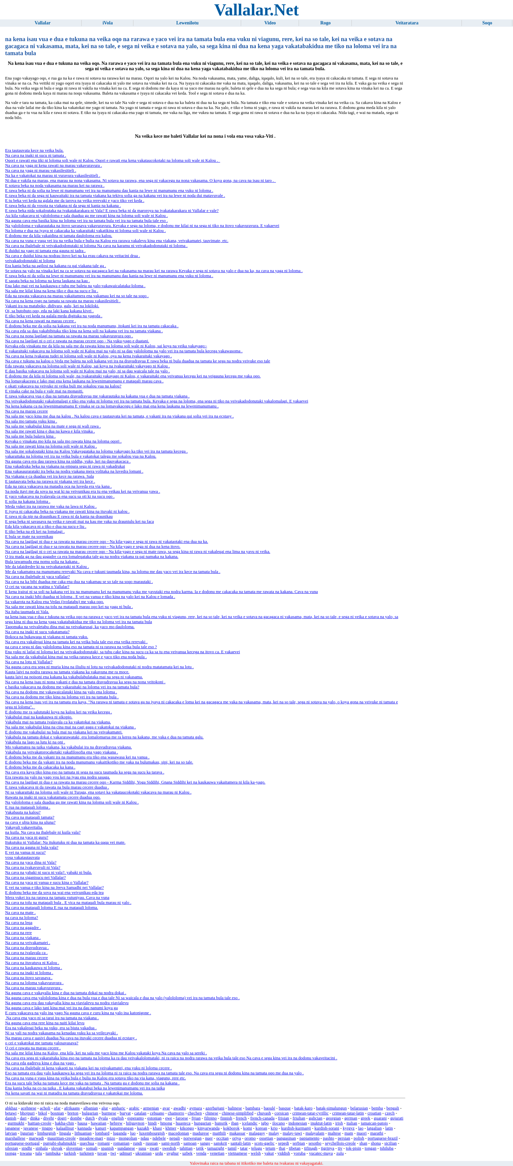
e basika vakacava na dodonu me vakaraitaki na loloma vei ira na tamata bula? (72, 687)
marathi (376, 1133)
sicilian (390, 1143)
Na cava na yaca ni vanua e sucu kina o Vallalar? (46, 882)
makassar (237, 1133)
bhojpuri (27, 1113)
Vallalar (42, 22)
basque (285, 1108)
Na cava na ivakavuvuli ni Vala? (32, 867)
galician (315, 1118)
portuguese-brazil (383, 1138)
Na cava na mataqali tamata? (29, 817)
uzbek (187, 1153)
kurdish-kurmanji (296, 1128)
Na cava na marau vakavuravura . (33, 987)
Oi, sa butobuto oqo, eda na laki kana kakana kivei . (49, 311)
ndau (145, 1138)
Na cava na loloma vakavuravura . (34, 982)
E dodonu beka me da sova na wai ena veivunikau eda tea (54, 892)
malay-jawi (292, 1133)
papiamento (309, 1138)
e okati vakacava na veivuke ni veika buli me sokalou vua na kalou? (63, 386)
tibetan (295, 1148)
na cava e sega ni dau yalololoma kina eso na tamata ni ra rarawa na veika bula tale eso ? (81, 647)
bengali (393, 1108)
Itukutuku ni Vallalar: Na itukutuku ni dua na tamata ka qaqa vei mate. (65, 842)
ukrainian (143, 1153)
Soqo (487, 22)
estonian (154, 1118)
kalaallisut (65, 1128)
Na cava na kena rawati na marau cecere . (40, 321)
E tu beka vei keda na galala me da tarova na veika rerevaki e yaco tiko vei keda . (74, 200)
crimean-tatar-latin (348, 1113)
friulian (299, 1118)
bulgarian (90, 1113)
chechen (195, 1113)
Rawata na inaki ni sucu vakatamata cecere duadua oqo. (52, 797)
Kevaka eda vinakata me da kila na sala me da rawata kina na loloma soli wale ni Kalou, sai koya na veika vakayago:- (106, 346)
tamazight (215, 1148)
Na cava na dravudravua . (26, 947)
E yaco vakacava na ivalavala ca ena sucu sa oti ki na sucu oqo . (59, 496)
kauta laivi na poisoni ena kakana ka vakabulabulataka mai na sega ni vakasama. (74, 677)
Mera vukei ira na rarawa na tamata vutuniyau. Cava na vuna (57, 897)
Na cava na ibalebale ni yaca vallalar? (37, 576)
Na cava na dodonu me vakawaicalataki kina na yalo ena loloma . (61, 692)
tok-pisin (353, 1148)
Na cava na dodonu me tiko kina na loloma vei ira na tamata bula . (61, 697)
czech (390, 1113)
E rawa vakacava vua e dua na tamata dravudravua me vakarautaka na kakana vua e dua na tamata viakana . (97, 396)
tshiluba (387, 1148)
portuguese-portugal (22, 1143)
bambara (252, 1108)
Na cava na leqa (18, 922)
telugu (256, 1148)
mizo (111, 1138)
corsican (282, 1113)
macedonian (178, 1133)
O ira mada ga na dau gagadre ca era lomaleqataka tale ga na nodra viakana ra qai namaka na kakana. (91, 556)
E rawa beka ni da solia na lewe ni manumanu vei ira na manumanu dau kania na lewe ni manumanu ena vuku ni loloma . (109, 190)
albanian (90, 1108)
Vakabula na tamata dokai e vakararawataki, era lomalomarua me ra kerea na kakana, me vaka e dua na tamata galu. (104, 737)
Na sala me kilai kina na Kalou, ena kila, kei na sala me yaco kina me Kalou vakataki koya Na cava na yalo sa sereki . (106, 1053)
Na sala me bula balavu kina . (30, 436)
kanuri (100, 1128)
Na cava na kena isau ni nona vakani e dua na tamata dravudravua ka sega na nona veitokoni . (85, 682)
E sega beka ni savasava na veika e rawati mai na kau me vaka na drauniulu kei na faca (79, 521)
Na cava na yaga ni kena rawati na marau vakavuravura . (53, 165)
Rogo (325, 22)
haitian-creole (39, 1123)
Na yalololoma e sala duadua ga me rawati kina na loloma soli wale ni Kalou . (71, 802)
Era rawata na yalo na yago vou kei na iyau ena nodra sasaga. (57, 777)
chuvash (264, 1113)
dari (23, 1118)
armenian (151, 1108)
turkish (70, 1153)
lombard (102, 1133)
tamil (232, 1148)
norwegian (193, 1138)
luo (132, 1133)
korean (261, 1128)
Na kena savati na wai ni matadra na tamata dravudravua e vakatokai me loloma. (74, 1093)
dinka (34, 1118)
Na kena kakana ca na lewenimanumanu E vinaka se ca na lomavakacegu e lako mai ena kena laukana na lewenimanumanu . (112, 406)
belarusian (359, 1108)
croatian (374, 1113)
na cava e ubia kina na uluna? (30, 822)
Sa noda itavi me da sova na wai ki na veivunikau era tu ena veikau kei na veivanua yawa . (82, 491)
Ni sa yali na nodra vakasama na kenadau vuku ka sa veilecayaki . (61, 1033)
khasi (157, 1128)
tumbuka (53, 1153)
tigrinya (327, 1148)
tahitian (186, 1148)
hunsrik (221, 1123)
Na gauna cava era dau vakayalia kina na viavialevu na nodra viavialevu (66, 1003)
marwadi (36, 1138)
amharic (118, 1108)
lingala (65, 1133)
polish (359, 1138)
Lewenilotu (187, 22)
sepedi (283, 1143)
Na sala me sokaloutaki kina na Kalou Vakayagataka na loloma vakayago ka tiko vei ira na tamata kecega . (96, 451)
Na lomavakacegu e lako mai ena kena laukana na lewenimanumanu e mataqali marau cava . (84, 381)
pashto (328, 1138)
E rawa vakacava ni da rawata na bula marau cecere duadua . (57, 787)
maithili (219, 1133)
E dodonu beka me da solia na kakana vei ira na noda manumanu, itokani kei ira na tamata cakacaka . (91, 326)
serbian (299, 1143)
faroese (182, 1118)
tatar (244, 1148)
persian (344, 1138)
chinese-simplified (237, 1113)
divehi (48, 1118)
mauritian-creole (61, 1138)
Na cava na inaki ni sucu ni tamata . (35, 155)
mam (348, 1133)
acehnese (28, 1108)
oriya (236, 1138)
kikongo (187, 1128)
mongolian (128, 1138)
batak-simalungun (331, 1108)
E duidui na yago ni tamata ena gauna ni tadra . (45, 250)
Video (270, 22)
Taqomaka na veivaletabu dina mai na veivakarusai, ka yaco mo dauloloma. (69, 626)
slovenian (74, 1148)
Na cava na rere (18, 932)
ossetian (266, 1138)
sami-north (170, 1143)
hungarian (202, 1123)
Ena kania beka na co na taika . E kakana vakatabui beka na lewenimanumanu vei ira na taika (85, 1088)
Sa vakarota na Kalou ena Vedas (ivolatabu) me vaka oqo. (54, 601)
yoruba (300, 1153)
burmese (109, 1113)
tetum (270, 1148)
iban (234, 1123)
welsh (256, 1153)
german (350, 1118)
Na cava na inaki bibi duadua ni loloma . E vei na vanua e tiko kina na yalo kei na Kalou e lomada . (90, 596)
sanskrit (220, 1143)
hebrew (116, 1123)
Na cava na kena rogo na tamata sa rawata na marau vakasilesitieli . (62, 301)
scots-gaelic (264, 1143)
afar (57, 1108)
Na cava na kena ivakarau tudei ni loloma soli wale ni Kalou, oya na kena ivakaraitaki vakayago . (88, 356)
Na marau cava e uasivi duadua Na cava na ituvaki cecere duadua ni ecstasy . (71, 1038)
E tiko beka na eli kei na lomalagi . (35, 531)
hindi (152, 1123)
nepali (175, 1138)
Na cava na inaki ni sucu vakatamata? (37, 631)
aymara (195, 1108)
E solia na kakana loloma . (27, 501)
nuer (209, 1138)
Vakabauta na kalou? (22, 812)
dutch (90, 1118)
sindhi (26, 1148)
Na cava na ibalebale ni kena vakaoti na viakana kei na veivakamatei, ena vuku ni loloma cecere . (88, 1068)
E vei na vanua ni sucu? (25, 852)
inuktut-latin (321, 1123)
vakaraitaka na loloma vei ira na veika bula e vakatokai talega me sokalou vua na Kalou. (80, 456)
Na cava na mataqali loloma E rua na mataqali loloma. (51, 907)
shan (363, 1143)
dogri (62, 1118)
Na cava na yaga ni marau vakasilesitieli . (40, 170)
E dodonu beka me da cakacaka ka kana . (40, 767)
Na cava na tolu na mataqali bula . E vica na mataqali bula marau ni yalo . (68, 902)
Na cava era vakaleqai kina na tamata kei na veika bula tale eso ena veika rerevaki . (76, 641)
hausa (82, 1123)
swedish (169, 1148)
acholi (45, 1108)
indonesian (297, 1123)
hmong (166, 1123)
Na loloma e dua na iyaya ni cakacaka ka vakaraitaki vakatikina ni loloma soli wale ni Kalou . (85, 230)
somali (91, 1148)
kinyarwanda (209, 1128)
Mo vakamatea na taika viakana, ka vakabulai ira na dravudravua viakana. (68, 747)
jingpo (47, 1128)
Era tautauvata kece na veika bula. (34, 150)
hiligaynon (135, 1123)
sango (205, 1143)
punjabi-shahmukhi (59, 1143)
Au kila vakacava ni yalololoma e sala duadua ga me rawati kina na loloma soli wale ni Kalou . (86, 215)
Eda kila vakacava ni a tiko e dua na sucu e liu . (45, 526)
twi (113, 1153)
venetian (217, 1153)
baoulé (269, 1108)
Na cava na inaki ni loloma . (29, 972)
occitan (222, 1138)
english (117, 1118)
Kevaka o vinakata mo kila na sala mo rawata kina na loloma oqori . (63, 441)
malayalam (315, 1133)
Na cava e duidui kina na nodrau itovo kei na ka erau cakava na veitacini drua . (72, 255)
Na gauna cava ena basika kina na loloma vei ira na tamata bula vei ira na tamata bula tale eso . (86, 220)
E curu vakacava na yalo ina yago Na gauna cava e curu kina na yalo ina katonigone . (78, 1013)
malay (274, 1133)
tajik (200, 1148)
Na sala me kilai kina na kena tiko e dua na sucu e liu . (51, 290)
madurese (201, 1133)
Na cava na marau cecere (26, 411)
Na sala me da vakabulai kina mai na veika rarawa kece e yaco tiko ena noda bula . (76, 657)
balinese (235, 1108)
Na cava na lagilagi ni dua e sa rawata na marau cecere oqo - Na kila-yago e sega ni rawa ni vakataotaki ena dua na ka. (106, 541)
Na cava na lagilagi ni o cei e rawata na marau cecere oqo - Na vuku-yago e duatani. (77, 341)
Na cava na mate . (20, 912)
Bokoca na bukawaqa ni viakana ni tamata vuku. (46, 636)
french (241, 1118)
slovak (56, 1148)
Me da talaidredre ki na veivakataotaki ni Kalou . (47, 566)
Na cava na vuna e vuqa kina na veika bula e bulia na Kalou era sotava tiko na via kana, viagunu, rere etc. (95, 1078)
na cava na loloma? (21, 917)
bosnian (57, 1113)
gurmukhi (16, 1123)
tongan (371, 1148)
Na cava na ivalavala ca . (26, 952)
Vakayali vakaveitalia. (24, 827)
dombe (76, 1118)
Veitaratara (407, 22)
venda (201, 1153)
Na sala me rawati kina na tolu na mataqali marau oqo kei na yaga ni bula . (69, 606)
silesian (11, 1148)
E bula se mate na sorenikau (29, 536)
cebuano (157, 1113)
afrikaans (72, 1108)
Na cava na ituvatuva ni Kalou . (32, 962)
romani (104, 1143)
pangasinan (286, 1138)
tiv (340, 1148)
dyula (103, 1118)
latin (389, 1128)
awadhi (180, 1108)
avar (166, 1108)
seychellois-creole (340, 1143)
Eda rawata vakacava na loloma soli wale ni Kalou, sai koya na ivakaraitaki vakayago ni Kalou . (87, 366)
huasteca (183, 1123)
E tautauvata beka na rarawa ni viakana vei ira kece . (50, 481)
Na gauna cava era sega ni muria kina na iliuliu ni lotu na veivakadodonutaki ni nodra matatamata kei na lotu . (99, 667)
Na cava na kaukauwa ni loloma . (33, 967)
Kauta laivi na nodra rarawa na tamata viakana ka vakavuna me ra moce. (67, 672)
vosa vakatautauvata (22, 857)
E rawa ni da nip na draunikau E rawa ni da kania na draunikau (59, 516)
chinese (211, 1113)
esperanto (135, 1118)
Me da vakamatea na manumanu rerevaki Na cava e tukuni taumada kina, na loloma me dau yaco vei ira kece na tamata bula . (112, 571)
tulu (38, 1153)
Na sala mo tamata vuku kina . (31, 421)
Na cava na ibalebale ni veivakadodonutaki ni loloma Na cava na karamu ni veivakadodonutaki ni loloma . (96, 245)
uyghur (173, 1153)
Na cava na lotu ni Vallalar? (29, 662)
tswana (26, 1153)
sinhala (41, 1148)
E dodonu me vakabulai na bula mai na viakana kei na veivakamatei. (63, 732)
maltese (334, 1133)
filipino (210, 1118)
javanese (30, 1128)
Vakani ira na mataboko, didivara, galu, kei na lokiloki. (52, 306)
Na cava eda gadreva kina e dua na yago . (40, 1063)
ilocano (278, 1123)
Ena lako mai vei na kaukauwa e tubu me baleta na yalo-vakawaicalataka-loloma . (75, 285)
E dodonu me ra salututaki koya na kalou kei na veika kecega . (58, 712)
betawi (10, 1113)
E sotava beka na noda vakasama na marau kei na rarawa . (54, 185)
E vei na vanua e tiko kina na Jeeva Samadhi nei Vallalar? (54, 887)
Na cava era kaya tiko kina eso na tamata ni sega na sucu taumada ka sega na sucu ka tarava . (84, 772)
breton (73, 1113)
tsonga (10, 1153)
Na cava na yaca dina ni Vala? (30, 862)
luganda (120, 1133)
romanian (121, 1143)
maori (361, 1133)
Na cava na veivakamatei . (27, 942)
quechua (87, 1143)
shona (376, 1143)
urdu (159, 1153)
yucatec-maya (321, 1153)
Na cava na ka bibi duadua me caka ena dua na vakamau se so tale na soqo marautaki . (79, 581)
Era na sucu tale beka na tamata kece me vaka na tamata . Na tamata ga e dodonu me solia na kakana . (92, 1083)
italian (351, 1123)
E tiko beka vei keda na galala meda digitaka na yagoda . (53, 316)
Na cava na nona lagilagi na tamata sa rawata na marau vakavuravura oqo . (69, 336)
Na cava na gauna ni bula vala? (31, 847)
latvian (11, 1133)
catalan (140, 1113)
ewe (168, 1118)
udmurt (125, 1153)
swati (154, 1148)
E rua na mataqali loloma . (27, 807)
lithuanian (83, 1133)
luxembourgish (152, 1133)
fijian (196, 1118)
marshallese (15, 1138)
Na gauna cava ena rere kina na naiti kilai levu (44, 1023)
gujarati (396, 1118)
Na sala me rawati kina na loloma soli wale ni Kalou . (51, 446)
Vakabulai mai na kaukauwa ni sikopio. (38, 717)
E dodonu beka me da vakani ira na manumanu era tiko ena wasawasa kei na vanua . (77, 757)
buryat (125, 1113)
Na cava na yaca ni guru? (26, 837)
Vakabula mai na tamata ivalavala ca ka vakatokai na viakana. (58, 722)
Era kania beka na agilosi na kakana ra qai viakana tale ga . (55, 265)
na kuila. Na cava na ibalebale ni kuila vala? (43, 832)
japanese (12, 1128)
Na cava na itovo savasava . (28, 977)
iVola (108, 22)
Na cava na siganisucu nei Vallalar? (35, 877)
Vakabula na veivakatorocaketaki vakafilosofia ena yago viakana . (61, 752)
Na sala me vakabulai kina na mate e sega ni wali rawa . (53, 426)
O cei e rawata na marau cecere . (33, 1048)
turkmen (87, 1153)
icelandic (250, 1123)
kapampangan (121, 1128)
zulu (340, 1153)
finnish (226, 1118)
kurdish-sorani (326, 1128)
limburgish (46, 1133)
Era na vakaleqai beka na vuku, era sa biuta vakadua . (51, 1028)
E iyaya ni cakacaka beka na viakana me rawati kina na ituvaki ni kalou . (67, 511)
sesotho (315, 1143)
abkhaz (11, 1108)
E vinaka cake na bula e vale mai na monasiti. (44, 391)
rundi (137, 1143)
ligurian (27, 1133)
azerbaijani (215, 1108)
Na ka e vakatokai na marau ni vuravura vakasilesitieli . (52, 175)
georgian (333, 1118)
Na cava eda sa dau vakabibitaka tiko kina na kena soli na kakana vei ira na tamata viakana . (84, 331)
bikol (42, 1113)
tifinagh (310, 1148)
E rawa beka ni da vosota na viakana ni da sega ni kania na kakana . (63, 205)
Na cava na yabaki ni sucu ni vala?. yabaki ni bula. (48, 872)
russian (151, 1143)
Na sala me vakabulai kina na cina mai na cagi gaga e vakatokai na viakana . (70, 727)
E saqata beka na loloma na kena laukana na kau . (47, 280)
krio (274, 1128)
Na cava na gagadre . (23, 927)
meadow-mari (91, 1138)
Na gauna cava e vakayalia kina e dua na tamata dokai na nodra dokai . (65, 992)
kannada (84, 1128)
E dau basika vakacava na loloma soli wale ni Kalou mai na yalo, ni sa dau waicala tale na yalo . (87, 371)
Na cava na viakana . (22, 937)
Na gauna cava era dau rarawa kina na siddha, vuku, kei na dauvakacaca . (67, 461)
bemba (377, 1108)
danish (10, 1118)
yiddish (284, 1153)
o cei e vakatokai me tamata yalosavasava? (41, 1043)
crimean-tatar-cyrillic (310, 1113)
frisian (283, 1118)
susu (142, 1148)
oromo (249, 1138)
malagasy (257, 1133)
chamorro (176, 1113)
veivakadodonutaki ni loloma (30, 260)
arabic (134, 1108)
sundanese (126, 1148)
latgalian (374, 1128)
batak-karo (303, 1108)
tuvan (102, 1153)
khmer (171, 1128)
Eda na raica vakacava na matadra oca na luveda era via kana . (58, 486)
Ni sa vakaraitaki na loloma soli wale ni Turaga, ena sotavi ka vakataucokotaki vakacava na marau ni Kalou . (98, 792)
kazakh (143, 1128)
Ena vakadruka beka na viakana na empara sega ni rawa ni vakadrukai (65, 466)
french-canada (262, 1118)
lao (361, 1128)
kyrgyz (348, 1128)
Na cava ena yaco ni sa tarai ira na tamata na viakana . (52, 1018)
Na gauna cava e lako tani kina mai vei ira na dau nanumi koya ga (61, 1008)
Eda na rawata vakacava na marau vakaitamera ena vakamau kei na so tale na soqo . (76, 296)
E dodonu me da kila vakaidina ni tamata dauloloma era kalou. (58, 235)
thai (282, 1148)
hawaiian (98, 1123)
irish (339, 1123)
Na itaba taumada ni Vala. (27, 611)
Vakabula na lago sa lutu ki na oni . (35, 742)
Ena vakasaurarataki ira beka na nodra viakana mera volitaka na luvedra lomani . (74, 471)
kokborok (231, 1128)
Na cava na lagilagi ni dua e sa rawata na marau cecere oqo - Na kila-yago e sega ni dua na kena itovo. (92, 546)
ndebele (159, 1138)
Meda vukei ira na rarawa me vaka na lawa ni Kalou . (51, 506)
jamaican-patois (374, 1123)
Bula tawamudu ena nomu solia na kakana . (42, 561)
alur (104, 1108)
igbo (265, 1123)
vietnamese (237, 1153)
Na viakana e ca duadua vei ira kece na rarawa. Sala (49, 476)
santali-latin (240, 1143)
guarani (380, 1118)
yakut (269, 1153)
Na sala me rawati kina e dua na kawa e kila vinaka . (50, 431)
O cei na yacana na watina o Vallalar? (37, 586)
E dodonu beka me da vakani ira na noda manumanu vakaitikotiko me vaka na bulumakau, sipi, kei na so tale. (99, 762)
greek (365, 1118)
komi (247, 1128)
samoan (190, 1143)
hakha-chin (64, 1123)
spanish (107, 1148)
